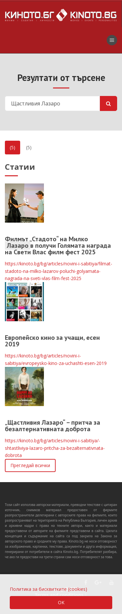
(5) (12, 147)
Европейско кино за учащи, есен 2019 (52, 340)
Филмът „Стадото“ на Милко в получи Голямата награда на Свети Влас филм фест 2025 (58, 245)
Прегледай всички (30, 465)
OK (61, 602)
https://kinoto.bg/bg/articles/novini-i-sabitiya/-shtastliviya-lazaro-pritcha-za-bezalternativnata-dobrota (55, 447)
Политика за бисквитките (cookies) (48, 589)
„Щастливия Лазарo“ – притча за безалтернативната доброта (52, 425)
